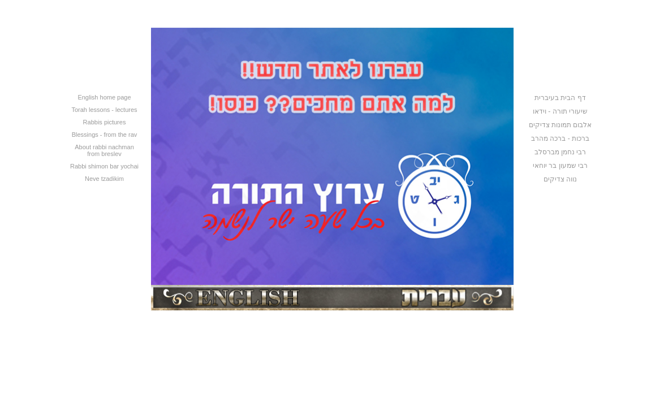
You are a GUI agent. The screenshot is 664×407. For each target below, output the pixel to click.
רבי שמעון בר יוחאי (560, 166)
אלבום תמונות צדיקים (560, 125)
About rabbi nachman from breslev (104, 150)
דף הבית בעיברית (560, 98)
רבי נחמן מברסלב (560, 152)
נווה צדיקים (560, 179)
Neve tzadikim (104, 178)
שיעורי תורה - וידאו (560, 111)
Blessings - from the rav (104, 134)
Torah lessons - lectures (104, 109)
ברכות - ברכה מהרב (560, 138)
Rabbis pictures (104, 122)
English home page (104, 97)
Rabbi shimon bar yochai (104, 166)
